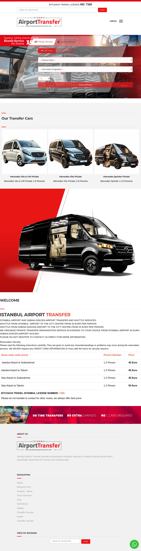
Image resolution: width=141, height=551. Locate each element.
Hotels (20, 516)
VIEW (102, 10)
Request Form (24, 487)
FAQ (19, 499)
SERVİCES (22, 504)
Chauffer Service (25, 512)
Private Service (43, 41)
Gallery (20, 508)
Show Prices (85, 84)
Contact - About (24, 491)
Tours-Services (24, 495)
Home (20, 482)
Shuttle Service (68, 40)
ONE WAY (47, 51)
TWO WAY (64, 51)
